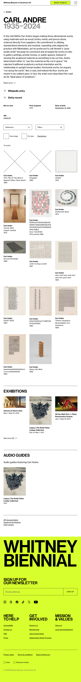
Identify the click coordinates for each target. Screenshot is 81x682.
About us (58, 625)
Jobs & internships (36, 634)
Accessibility (8, 625)
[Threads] (11, 602)
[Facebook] (17, 602)
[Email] (33, 591)
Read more (8, 83)
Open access (9, 525)
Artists (8, 12)
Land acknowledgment (64, 630)
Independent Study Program (40, 638)
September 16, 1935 (63, 108)
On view (27, 136)
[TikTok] (23, 602)
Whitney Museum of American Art (17, 3)
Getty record (13, 97)
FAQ (5, 634)
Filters (39, 127)
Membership (34, 630)
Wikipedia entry (14, 90)
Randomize (41, 136)
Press (6, 638)
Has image (11, 136)
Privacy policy (9, 655)
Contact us (8, 630)
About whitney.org (43, 655)
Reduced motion (21, 662)
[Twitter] (29, 602)
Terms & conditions (25, 655)
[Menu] (75, 2)
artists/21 (7, 118)
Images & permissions (12, 522)
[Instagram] (5, 602)
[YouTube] (35, 602)
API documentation (11, 520)
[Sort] (18, 127)
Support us (33, 625)
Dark (7, 662)
